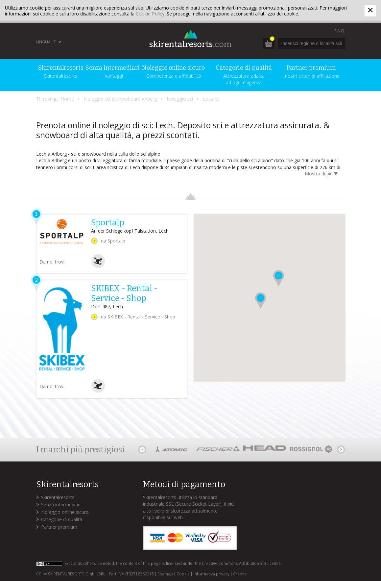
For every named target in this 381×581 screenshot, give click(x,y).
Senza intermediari (61, 504)
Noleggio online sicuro (65, 512)
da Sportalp (113, 241)
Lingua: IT (46, 42)
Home (67, 99)
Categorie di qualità (61, 519)
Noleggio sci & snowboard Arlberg (120, 99)
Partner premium (59, 527)
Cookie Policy (150, 14)
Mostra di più (322, 174)
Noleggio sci (180, 99)
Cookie (183, 574)
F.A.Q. (339, 31)
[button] (259, 302)
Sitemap (165, 574)
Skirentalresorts (57, 497)
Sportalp (107, 223)
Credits (240, 574)
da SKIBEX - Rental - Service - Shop (138, 317)
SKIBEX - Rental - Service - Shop (124, 293)
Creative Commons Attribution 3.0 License (241, 563)
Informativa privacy (211, 574)
